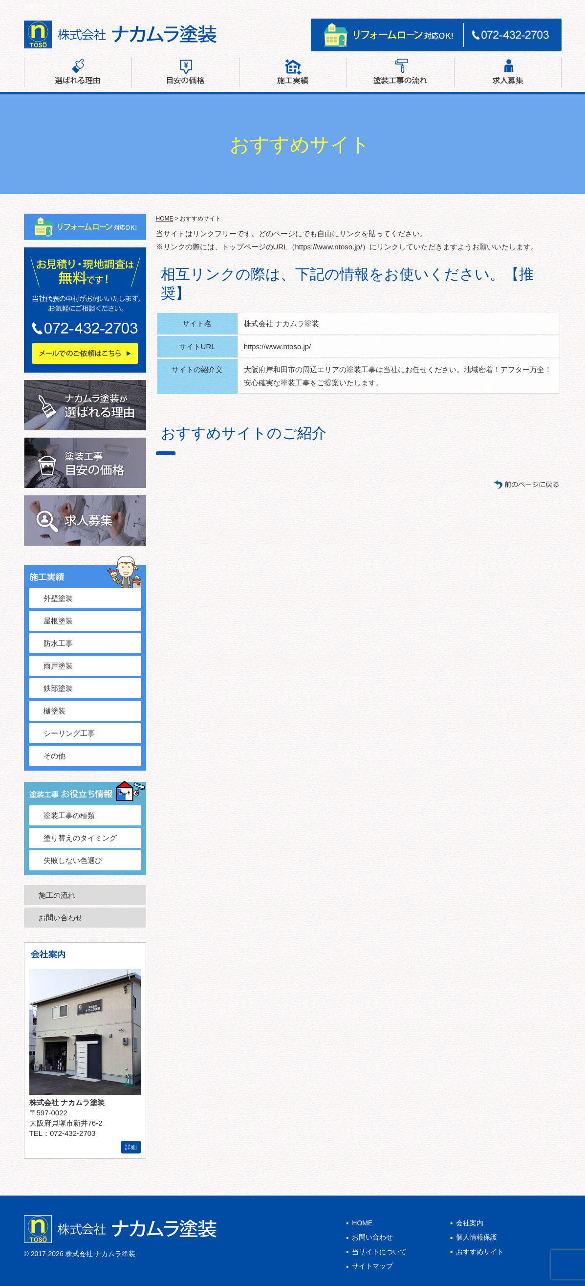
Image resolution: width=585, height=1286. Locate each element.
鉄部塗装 (58, 688)
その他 (54, 756)
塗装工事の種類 (69, 815)
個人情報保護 (476, 1237)
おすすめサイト (480, 1252)
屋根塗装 (58, 621)
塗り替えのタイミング (80, 838)
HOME (164, 218)
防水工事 (58, 643)
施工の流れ (57, 895)
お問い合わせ (493, 6)
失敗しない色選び (72, 860)
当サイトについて (379, 1252)
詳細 (131, 1147)
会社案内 (448, 6)
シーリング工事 (69, 733)
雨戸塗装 (58, 666)
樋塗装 (54, 711)
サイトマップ (544, 6)
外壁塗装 (58, 598)
